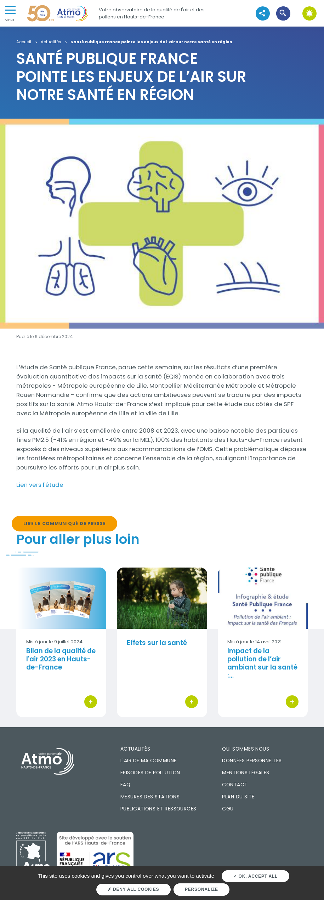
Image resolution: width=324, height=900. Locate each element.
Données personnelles (252, 760)
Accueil (23, 42)
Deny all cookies (133, 889)
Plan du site (238, 796)
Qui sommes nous (245, 748)
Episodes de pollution (150, 772)
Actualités (51, 42)
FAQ (125, 784)
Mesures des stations (150, 796)
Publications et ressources (158, 808)
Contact (235, 784)
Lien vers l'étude (39, 484)
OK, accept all (255, 876)
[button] (283, 13)
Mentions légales (245, 772)
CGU (227, 808)
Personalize (201, 889)
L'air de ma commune (148, 760)
